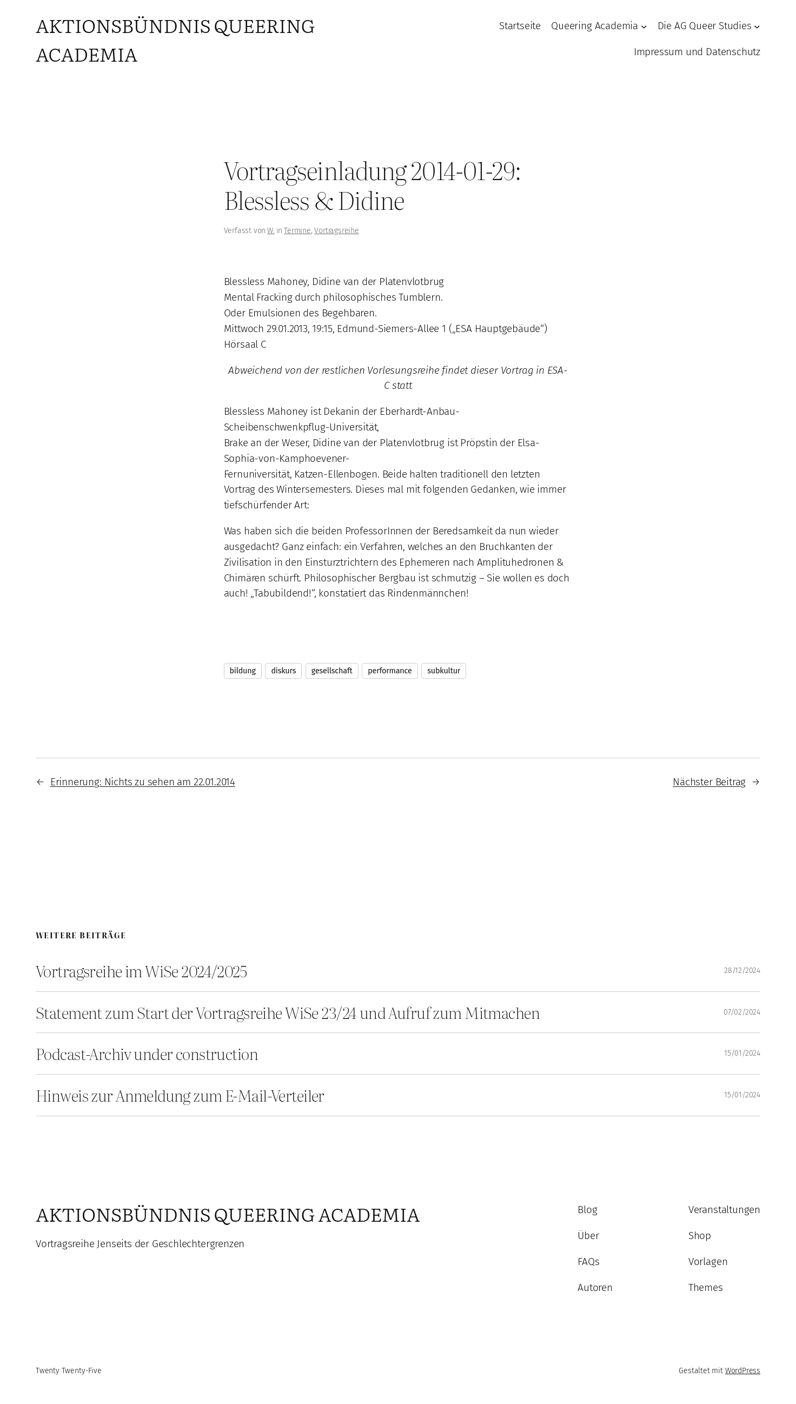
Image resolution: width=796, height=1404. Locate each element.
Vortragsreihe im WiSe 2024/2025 (141, 971)
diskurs (283, 670)
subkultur (443, 670)
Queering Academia (594, 25)
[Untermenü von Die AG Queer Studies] (757, 26)
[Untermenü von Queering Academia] (644, 26)
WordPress (742, 1370)
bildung (243, 670)
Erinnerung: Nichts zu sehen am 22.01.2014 (142, 782)
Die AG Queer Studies (705, 25)
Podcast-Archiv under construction (147, 1053)
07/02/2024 (742, 1012)
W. (271, 230)
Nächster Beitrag (709, 782)
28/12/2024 (742, 970)
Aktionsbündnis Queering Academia (228, 1214)
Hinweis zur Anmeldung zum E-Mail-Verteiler (180, 1095)
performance (390, 670)
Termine (297, 230)
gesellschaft (332, 670)
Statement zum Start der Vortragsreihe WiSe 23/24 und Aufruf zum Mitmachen (288, 1012)
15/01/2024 (742, 1053)
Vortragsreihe (336, 230)
